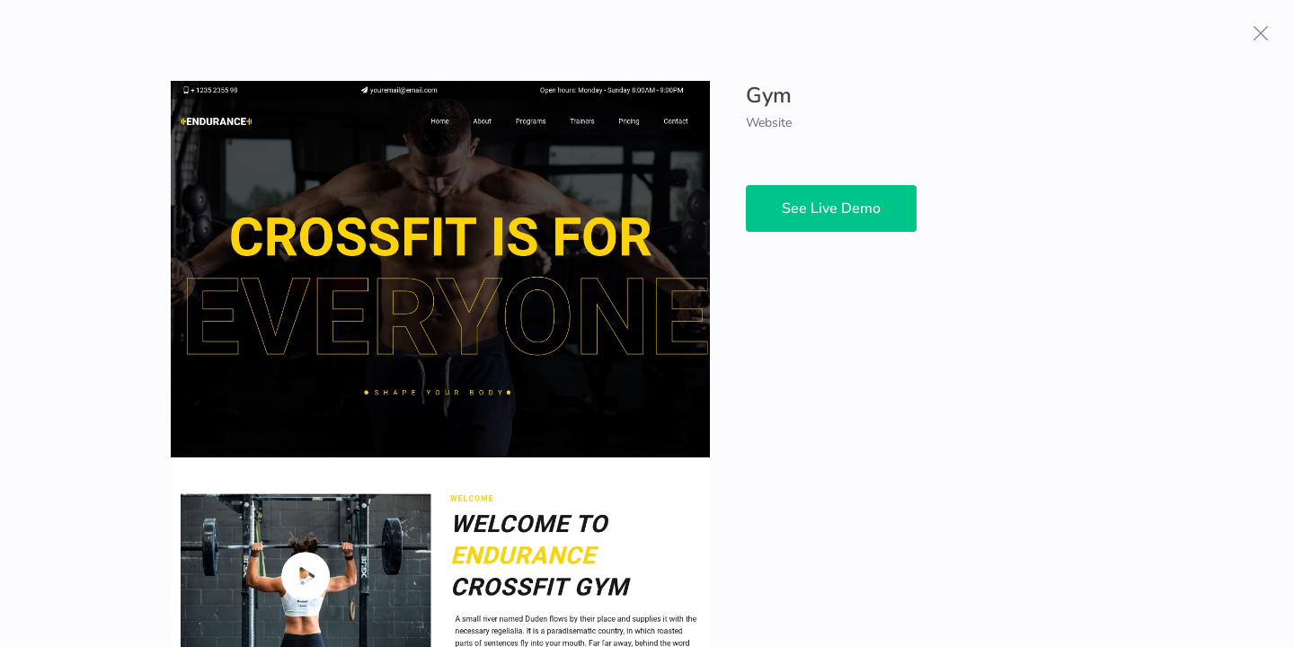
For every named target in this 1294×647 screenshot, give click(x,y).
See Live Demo (831, 208)
